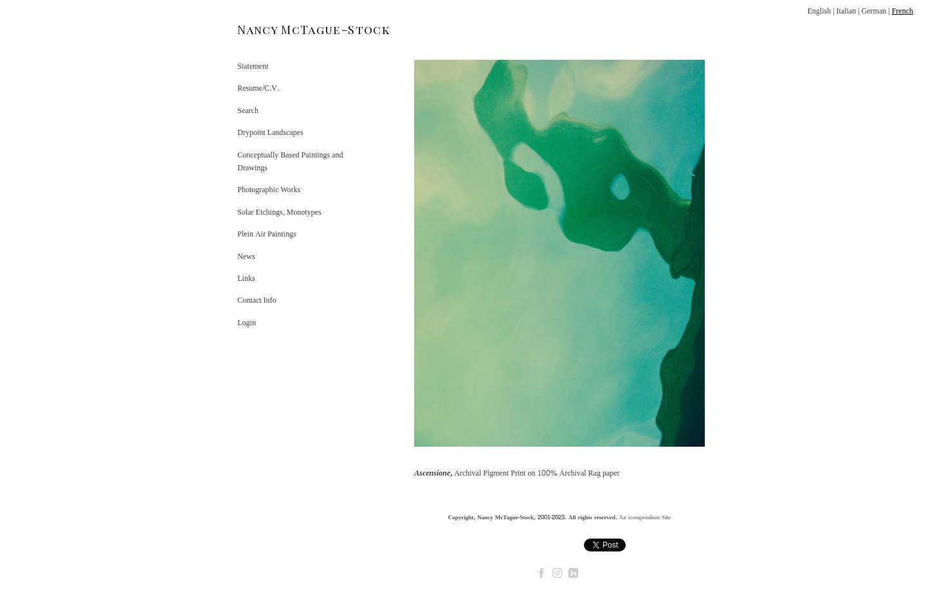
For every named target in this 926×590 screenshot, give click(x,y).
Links (246, 278)
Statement (252, 66)
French (902, 11)
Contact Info (256, 300)
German (874, 11)
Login (246, 323)
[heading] (269, 29)
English (819, 11)
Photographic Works (268, 190)
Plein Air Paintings (266, 234)
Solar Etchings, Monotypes (279, 212)
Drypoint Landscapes (270, 132)
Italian (847, 11)
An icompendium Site (645, 517)
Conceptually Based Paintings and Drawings (290, 161)
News (246, 256)
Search (248, 110)
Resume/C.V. (257, 88)
